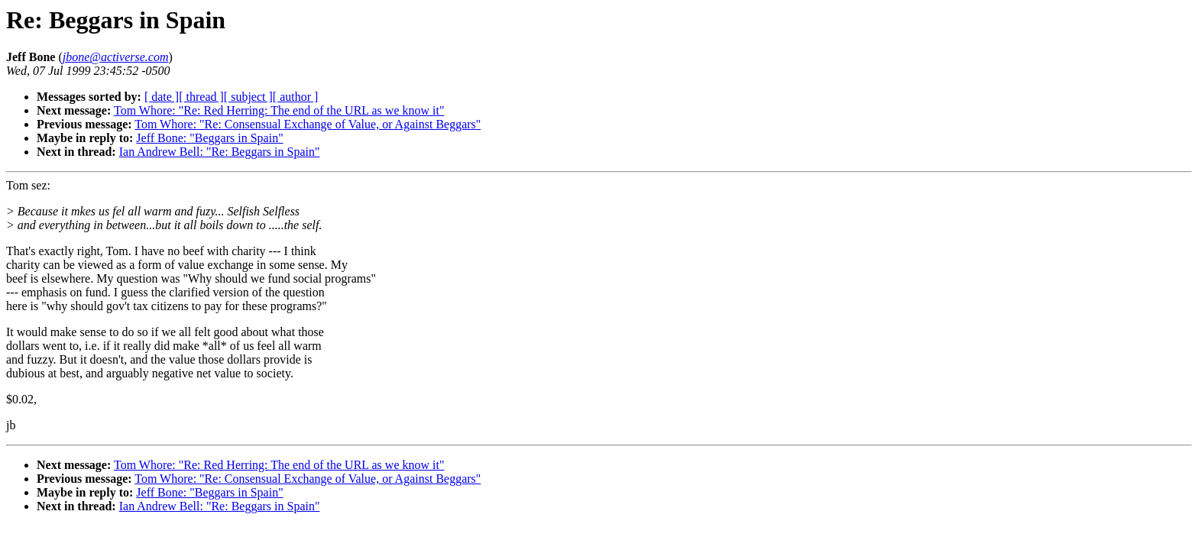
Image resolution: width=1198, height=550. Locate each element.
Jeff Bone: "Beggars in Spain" (209, 137)
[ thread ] (201, 96)
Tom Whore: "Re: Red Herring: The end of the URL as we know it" (279, 110)
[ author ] (296, 96)
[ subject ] (248, 96)
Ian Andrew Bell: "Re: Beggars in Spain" (219, 151)
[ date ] (161, 96)
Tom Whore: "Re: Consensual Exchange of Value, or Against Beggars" (307, 124)
